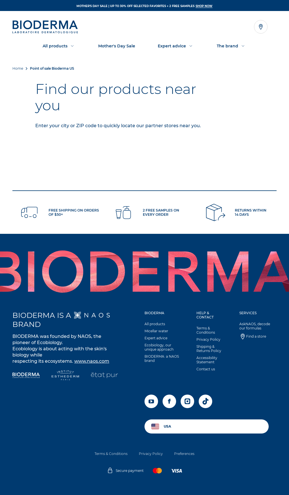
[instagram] (187, 401)
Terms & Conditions (205, 330)
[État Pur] (104, 376)
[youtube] (151, 401)
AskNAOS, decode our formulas (254, 326)
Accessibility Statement (206, 360)
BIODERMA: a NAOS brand (161, 358)
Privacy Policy (208, 339)
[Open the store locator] (261, 27)
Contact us (205, 369)
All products (154, 324)
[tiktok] (205, 401)
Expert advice (155, 338)
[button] (164, 338)
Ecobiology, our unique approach (159, 347)
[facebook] (169, 401)
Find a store (256, 336)
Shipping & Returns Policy (208, 348)
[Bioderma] (26, 376)
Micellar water (156, 331)
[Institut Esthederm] (65, 376)
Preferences (184, 454)
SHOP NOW (204, 6)
